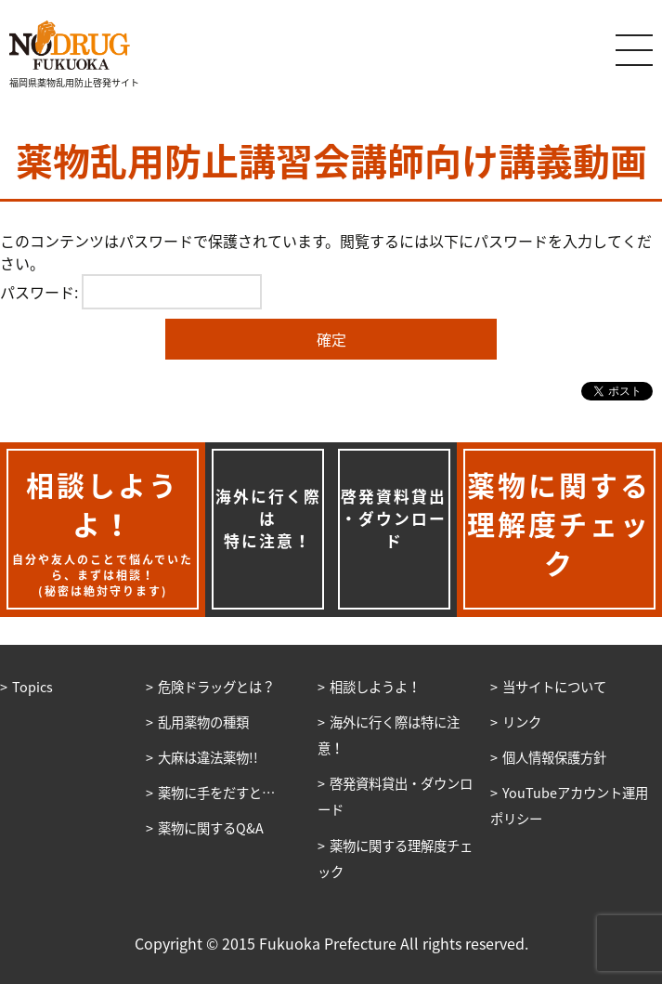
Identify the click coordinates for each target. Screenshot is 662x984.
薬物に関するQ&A (211, 828)
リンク (521, 722)
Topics (32, 686)
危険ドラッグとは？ (216, 686)
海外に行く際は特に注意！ (268, 518)
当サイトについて (554, 686)
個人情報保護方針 (554, 757)
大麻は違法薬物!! (208, 757)
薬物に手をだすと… (216, 792)
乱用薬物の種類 (203, 722)
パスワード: (131, 292)
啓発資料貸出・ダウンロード (394, 518)
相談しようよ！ (375, 686)
